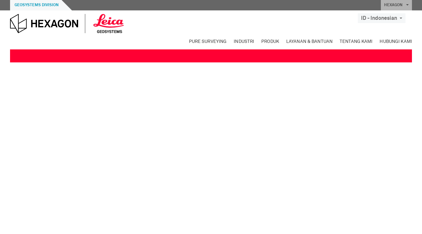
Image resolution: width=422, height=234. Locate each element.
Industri (244, 41)
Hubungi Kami (396, 41)
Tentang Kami (356, 41)
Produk (270, 41)
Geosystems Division (37, 5)
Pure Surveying (208, 41)
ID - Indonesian (381, 18)
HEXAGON (396, 5)
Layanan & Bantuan (309, 41)
